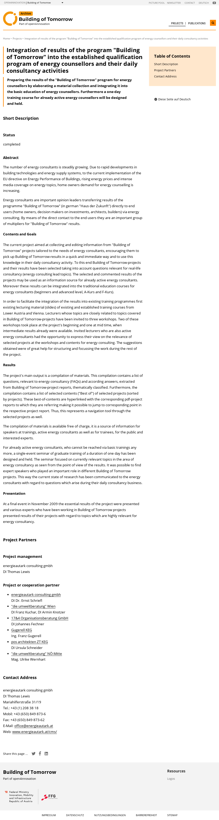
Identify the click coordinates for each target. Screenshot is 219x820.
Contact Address (165, 76)
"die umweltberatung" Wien (33, 606)
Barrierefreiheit (146, 815)
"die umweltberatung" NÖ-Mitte (36, 653)
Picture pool (157, 2)
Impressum (49, 815)
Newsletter (174, 2)
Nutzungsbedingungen (110, 815)
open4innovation (14, 2)
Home (6, 38)
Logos (171, 779)
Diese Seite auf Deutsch (172, 99)
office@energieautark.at (33, 725)
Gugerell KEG (21, 630)
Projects (177, 23)
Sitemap (172, 815)
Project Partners (165, 70)
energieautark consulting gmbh (36, 594)
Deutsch (204, 2)
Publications (196, 23)
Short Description (166, 64)
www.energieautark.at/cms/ (34, 731)
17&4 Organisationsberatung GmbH (39, 618)
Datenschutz (75, 815)
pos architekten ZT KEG (29, 641)
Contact (190, 2)
